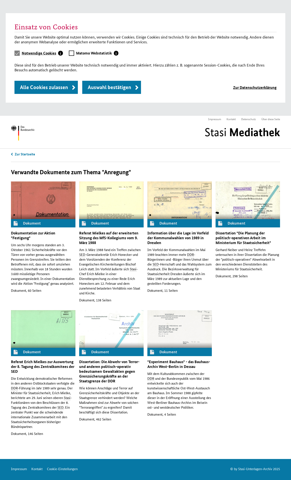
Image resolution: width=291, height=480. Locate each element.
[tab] (42, 53)
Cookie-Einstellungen (62, 468)
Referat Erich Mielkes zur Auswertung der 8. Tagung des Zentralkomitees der (42, 366)
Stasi (242, 132)
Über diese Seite (270, 119)
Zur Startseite (25, 154)
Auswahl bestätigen (109, 87)
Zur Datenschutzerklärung (255, 87)
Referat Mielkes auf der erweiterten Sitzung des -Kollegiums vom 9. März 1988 (108, 237)
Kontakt (231, 119)
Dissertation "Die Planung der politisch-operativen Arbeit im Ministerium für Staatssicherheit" (243, 237)
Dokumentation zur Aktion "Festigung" (33, 235)
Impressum (214, 119)
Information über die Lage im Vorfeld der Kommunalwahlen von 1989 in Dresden (178, 237)
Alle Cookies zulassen (44, 87)
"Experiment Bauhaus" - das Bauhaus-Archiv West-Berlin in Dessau (178, 364)
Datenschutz (248, 119)
